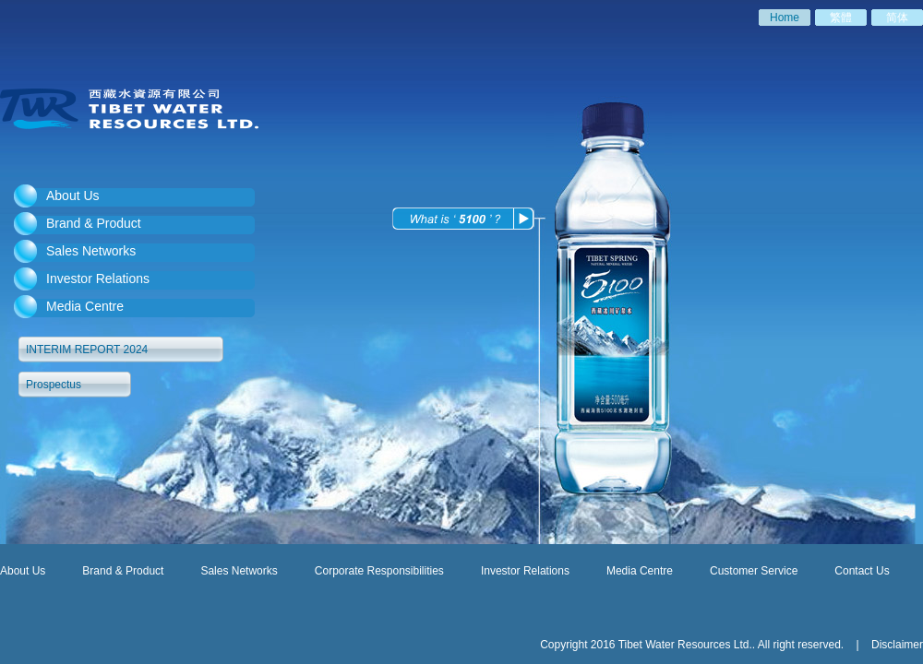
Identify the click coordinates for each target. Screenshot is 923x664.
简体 (897, 17)
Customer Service (753, 570)
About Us (73, 195)
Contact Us (861, 570)
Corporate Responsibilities (379, 570)
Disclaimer (896, 644)
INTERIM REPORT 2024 (87, 349)
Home (784, 17)
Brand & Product (93, 223)
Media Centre (85, 306)
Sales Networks (91, 250)
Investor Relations (98, 278)
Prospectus (53, 384)
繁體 (841, 17)
